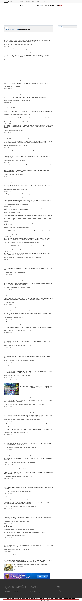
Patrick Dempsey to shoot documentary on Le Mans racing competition (21, 182)
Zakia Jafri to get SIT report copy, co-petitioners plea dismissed (19, 499)
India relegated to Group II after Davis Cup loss (15, 189)
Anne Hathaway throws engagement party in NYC (16, 535)
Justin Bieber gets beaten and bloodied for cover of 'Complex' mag (20, 353)
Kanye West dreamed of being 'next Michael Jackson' (17, 521)
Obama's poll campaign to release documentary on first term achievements (22, 419)
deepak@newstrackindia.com (45, 592)
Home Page (59, 585)
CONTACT (44, 1)
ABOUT (38, 1)
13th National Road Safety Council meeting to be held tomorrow (19, 462)
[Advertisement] (41, 16)
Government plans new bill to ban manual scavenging (17, 114)
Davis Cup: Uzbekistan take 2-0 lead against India (16, 204)
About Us (59, 586)
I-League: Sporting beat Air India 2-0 (12, 212)
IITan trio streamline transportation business (14, 272)
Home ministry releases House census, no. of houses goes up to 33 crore (22, 412)
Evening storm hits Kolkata (10, 219)
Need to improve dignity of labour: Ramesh (14, 234)
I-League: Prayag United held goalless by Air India (16, 145)
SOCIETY (17, 1)
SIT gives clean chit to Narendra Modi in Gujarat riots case (18, 153)
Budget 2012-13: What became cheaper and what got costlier (34, 383)
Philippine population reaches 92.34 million (14, 160)
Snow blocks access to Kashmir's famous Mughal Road (17, 287)
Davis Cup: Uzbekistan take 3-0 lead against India (16, 197)
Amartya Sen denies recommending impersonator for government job (21, 52)
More (33, 1)
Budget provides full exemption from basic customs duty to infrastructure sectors (24, 368)
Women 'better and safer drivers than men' (14, 167)
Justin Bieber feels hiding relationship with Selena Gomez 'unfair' (20, 337)
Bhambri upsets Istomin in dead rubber (13, 174)
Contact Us (59, 587)
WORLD (22, 1)
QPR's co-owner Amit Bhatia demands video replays (16, 549)
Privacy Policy (59, 590)
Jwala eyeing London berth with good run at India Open (17, 100)
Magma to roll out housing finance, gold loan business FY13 (18, 44)
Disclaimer (59, 593)
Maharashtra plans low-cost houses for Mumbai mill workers (18, 37)
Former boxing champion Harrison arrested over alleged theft (19, 310)
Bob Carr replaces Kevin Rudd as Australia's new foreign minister (20, 447)
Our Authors (59, 588)
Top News (60, 26)
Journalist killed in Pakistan (10, 107)
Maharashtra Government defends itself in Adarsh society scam (19, 121)
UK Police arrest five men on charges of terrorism (16, 94)
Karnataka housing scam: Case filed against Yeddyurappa (18, 468)
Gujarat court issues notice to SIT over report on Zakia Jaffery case (20, 506)
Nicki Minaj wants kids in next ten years (13, 317)
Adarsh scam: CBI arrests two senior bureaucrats (16, 249)
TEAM (49, 1)
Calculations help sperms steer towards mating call (16, 432)
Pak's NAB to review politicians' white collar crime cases (17, 484)
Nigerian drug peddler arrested (11, 264)
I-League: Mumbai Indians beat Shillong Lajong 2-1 (16, 227)
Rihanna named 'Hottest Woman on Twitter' (14, 541)
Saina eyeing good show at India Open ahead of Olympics (18, 138)
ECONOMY (28, 1)
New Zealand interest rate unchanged (13, 80)
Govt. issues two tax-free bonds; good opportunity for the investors (30, 564)
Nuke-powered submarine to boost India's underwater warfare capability (21, 242)
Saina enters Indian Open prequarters (13, 86)
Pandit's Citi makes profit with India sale (13, 130)
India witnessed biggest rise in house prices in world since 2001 (19, 330)
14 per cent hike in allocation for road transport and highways (19, 360)
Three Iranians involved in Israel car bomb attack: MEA (17, 375)
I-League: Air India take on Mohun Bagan (14, 295)
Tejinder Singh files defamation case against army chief (17, 280)
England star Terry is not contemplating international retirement (19, 529)
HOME (11, 1)
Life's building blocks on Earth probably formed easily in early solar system (22, 257)
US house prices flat (9, 302)
